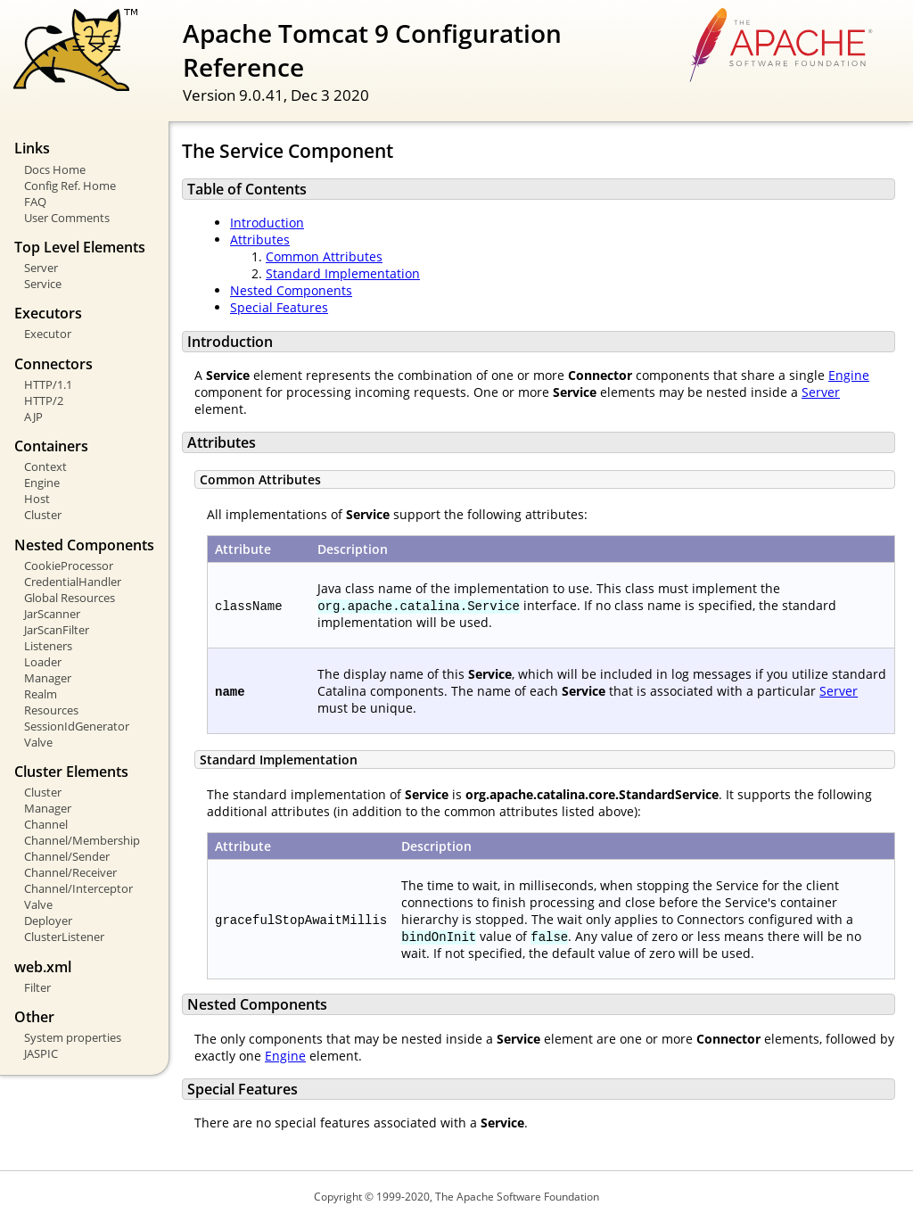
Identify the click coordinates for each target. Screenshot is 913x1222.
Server (41, 268)
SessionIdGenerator (76, 726)
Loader (43, 662)
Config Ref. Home (70, 186)
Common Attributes (324, 256)
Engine (42, 483)
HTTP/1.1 (48, 384)
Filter (37, 987)
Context (45, 466)
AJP (33, 417)
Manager (47, 678)
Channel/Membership (82, 840)
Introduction (267, 222)
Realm (40, 694)
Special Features (279, 307)
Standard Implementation (343, 273)
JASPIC (41, 1053)
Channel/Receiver (70, 872)
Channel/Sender (67, 856)
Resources (51, 710)
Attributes (260, 239)
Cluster (43, 515)
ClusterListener (64, 937)
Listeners (48, 646)
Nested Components (291, 290)
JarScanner (52, 614)
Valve (38, 742)
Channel (46, 824)
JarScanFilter (56, 630)
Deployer (48, 920)
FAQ (35, 202)
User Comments (67, 218)
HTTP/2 (43, 400)
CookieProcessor (68, 565)
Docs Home (55, 169)
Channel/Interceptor (78, 888)
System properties (72, 1037)
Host (37, 499)
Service (43, 284)
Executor (47, 334)
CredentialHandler (72, 582)
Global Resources (69, 598)
